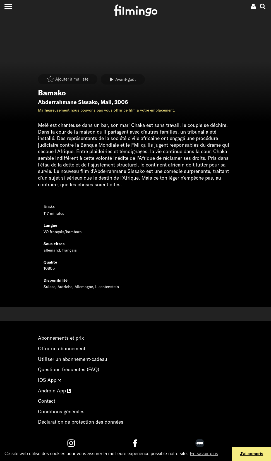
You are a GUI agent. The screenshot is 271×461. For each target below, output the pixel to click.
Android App (54, 390)
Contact (46, 401)
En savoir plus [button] (204, 453)
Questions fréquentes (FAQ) (68, 369)
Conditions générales (61, 411)
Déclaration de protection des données (80, 422)
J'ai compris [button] (251, 454)
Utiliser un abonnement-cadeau (72, 359)
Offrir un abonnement (61, 348)
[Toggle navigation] (8, 6)
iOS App (49, 380)
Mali (106, 102)
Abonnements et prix (61, 338)
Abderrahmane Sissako (68, 102)
